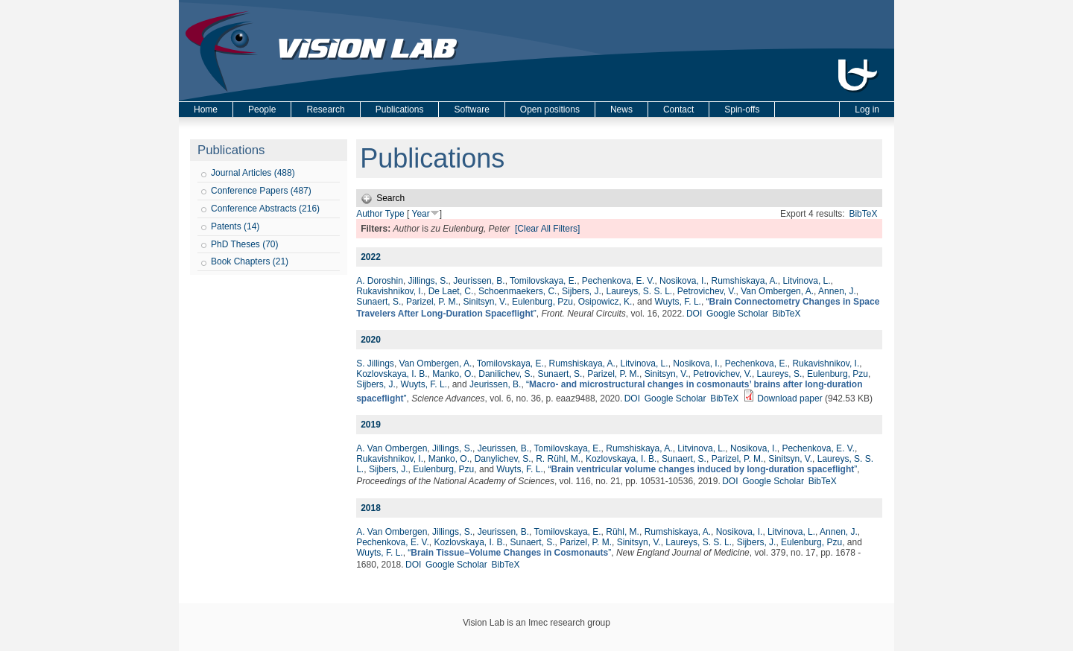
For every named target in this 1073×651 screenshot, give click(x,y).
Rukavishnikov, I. (389, 291)
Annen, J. (837, 291)
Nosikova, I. (682, 281)
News (621, 109)
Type (395, 214)
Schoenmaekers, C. (517, 291)
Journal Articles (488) (253, 173)
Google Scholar (737, 313)
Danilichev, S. (505, 374)
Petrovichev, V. (706, 291)
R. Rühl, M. (558, 459)
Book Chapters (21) (249, 261)
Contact (678, 109)
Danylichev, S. (503, 459)
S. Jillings (375, 363)
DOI (694, 313)
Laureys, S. (780, 374)
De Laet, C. (451, 291)
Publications (400, 109)
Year (420, 214)
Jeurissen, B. (478, 281)
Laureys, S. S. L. (639, 291)
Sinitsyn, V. (485, 301)
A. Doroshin (379, 281)
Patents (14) (235, 226)
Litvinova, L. (807, 281)
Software (471, 109)
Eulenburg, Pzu (542, 301)
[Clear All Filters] (547, 228)
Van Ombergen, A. (777, 291)
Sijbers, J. (581, 291)
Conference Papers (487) (261, 190)
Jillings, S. (428, 281)
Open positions (550, 109)
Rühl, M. (622, 532)
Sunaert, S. (378, 301)
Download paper (789, 398)
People (262, 109)
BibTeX (863, 214)
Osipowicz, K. (605, 301)
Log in (867, 109)
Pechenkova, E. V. (618, 281)
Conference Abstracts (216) (265, 208)
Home (206, 109)
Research (325, 109)
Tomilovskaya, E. (543, 281)
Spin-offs (741, 109)
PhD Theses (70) (245, 244)
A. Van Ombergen (391, 448)
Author (369, 214)
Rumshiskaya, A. (744, 281)
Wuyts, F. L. (677, 301)
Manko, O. (452, 374)
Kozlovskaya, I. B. (391, 374)
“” (702, 469)
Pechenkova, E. (756, 363)
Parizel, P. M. (432, 301)
